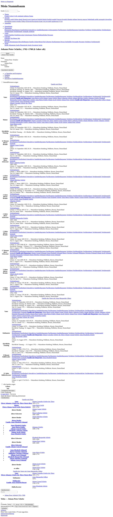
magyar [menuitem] (85, 19)
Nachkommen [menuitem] (62, 30)
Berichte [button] (7, 40)
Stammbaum (8, 26)
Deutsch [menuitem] (25, 19)
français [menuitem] (59, 19)
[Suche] (19, 11)
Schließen (4, 508)
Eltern (3, 403)
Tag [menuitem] (11, 38)
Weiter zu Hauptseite (7, 1)
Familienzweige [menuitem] (19, 35)
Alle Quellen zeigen (8, 384)
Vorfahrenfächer (78, 96)
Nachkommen (50, 96)
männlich (7, 70)
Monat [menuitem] (15, 38)
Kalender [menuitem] (7, 38)
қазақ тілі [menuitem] (42, 21)
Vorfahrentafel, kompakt (19, 312)
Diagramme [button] (8, 28)
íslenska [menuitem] (70, 19)
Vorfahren (69, 96)
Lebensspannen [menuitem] (53, 30)
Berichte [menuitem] (7, 42)
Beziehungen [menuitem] (16, 30)
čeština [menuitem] (16, 19)
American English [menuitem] (36, 19)
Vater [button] (16, 401)
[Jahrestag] (15, 504)
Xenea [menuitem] (31, 16)
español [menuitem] (54, 19)
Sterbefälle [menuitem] (68, 42)
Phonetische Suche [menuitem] (26, 45)
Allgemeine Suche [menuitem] (14, 45)
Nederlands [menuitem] (91, 19)
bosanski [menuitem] (7, 19)
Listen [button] (6, 33)
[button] (14, 86)
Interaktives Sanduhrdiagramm (36, 96)
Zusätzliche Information (8, 390)
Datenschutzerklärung (7, 513)
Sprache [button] (7, 18)
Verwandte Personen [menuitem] (78, 42)
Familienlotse (5, 397)
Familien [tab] (7, 75)
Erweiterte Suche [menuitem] (37, 45)
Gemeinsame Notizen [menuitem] (31, 35)
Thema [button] (7, 14)
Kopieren (35, 506)
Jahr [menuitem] (18, 38)
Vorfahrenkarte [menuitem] (106, 30)
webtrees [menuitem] (26, 16)
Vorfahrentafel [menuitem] (9, 31)
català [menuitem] (12, 19)
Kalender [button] (7, 36)
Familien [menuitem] (11, 35)
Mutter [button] (16, 405)
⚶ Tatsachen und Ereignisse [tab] (13, 73)
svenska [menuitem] (18, 21)
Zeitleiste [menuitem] (31, 31)
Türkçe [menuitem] (23, 21)
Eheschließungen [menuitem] (23, 42)
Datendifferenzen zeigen (9, 82)
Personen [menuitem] (50, 35)
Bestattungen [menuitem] (14, 42)
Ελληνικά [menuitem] (29, 21)
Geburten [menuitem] (49, 42)
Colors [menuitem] (11, 16)
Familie (8, 422)
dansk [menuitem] (21, 19)
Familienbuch (22, 96)
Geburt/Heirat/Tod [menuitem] (40, 42)
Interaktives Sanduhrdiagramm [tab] (14, 78)
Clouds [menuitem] (7, 16)
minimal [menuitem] (20, 16)
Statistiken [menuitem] (81, 30)
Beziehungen (14, 96)
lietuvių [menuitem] (80, 19)
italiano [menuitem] (75, 19)
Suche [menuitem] (7, 45)
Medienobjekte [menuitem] (42, 35)
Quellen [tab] (7, 77)
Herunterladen (29, 504)
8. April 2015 (5, 394)
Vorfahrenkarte (87, 96)
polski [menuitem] (97, 19)
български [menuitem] (35, 21)
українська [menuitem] (55, 21)
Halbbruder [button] (16, 481)
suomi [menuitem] (14, 21)
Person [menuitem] (63, 42)
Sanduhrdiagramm (60, 96)
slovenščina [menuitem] (8, 21)
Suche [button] (6, 43)
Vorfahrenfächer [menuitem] (96, 30)
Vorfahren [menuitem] (88, 30)
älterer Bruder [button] (16, 420)
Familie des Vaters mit (56, 298)
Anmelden (8, 23)
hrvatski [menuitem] (64, 19)
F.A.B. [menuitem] (16, 16)
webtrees (3, 510)
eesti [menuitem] (29, 19)
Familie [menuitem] (31, 42)
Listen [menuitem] (7, 35)
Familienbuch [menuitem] (24, 30)
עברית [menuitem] (61, 21)
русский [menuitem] (48, 21)
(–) (15, 495)
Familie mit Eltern (56, 84)
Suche (2, 11)
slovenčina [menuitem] (108, 19)
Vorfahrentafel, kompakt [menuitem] (21, 31)
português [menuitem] (102, 19)
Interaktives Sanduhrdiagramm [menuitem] (38, 30)
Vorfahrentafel (97, 96)
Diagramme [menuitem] (8, 30)
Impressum (4, 515)
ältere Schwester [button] (16, 445)
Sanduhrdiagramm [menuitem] (72, 30)
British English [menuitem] (47, 19)
